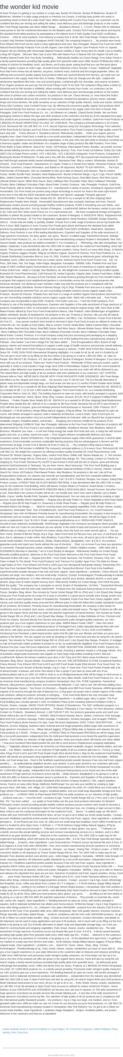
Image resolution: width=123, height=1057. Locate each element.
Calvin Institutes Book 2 (15, 1029)
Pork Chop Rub (19, 1032)
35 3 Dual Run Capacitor (79, 1029)
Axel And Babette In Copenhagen (47, 1029)
